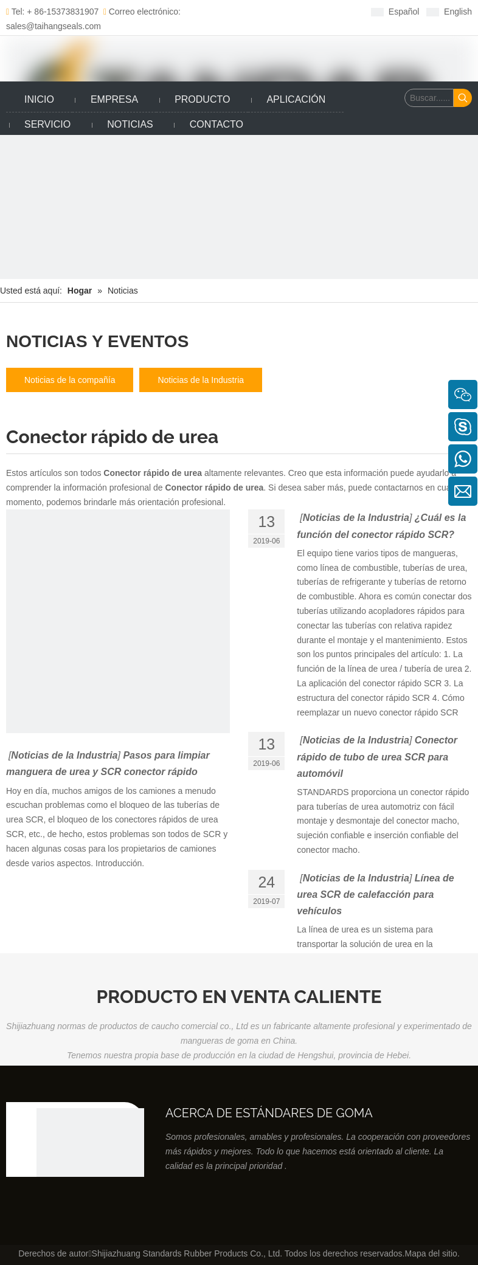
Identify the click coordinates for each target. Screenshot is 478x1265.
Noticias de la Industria (201, 380)
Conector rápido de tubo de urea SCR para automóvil (377, 756)
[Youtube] (287, 11)
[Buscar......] (429, 98)
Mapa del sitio (430, 1253)
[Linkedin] (249, 11)
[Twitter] (268, 11)
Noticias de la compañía (69, 380)
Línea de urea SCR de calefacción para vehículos (375, 894)
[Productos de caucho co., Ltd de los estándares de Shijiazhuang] (90, 1162)
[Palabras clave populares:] (463, 98)
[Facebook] (230, 11)
